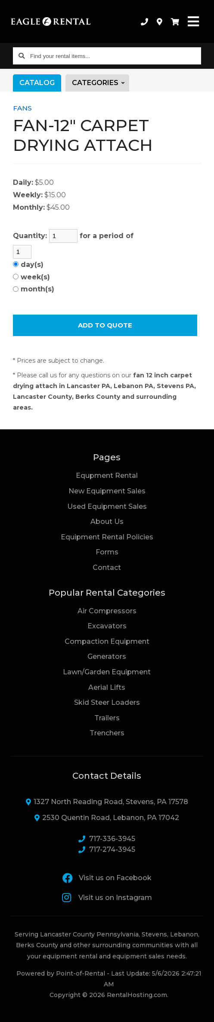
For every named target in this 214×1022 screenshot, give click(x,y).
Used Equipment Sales (107, 506)
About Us (107, 521)
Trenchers (107, 733)
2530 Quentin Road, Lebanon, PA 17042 (106, 818)
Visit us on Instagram (107, 897)
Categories (100, 83)
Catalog (37, 83)
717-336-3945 (106, 839)
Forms (107, 552)
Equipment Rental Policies (107, 537)
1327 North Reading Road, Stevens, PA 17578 (107, 802)
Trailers (107, 718)
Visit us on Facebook (107, 878)
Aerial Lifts (106, 687)
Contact (107, 567)
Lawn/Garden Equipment (107, 672)
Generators (106, 656)
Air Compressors (107, 611)
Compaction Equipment (107, 641)
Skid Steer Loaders (107, 702)
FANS (22, 108)
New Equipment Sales (107, 491)
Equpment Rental (107, 475)
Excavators (107, 626)
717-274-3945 (106, 849)
